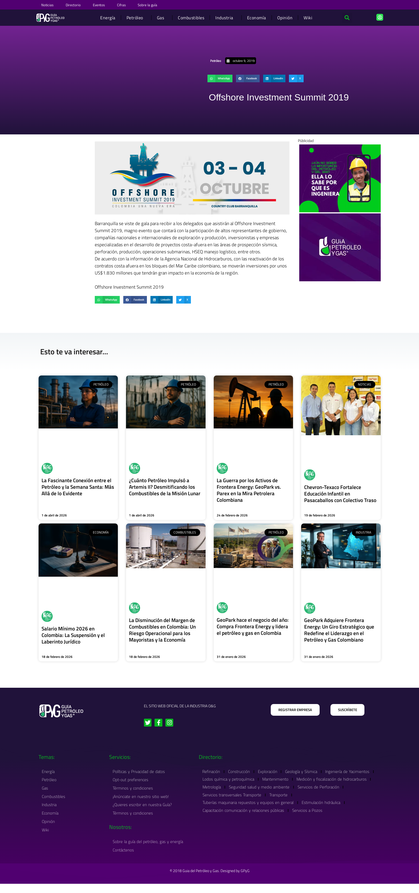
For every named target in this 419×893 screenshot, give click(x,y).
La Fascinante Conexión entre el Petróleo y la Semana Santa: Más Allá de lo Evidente (78, 486)
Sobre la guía (166, 4)
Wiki (308, 17)
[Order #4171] (340, 246)
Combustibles (191, 17)
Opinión (284, 17)
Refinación (212, 778)
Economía (256, 17)
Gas (162, 17)
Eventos (109, 4)
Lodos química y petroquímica (283, 786)
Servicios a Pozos (310, 819)
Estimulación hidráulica (323, 810)
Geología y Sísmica (307, 778)
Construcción (241, 778)
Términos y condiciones (134, 795)
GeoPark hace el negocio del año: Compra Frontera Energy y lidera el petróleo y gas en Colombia (252, 635)
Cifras (135, 4)
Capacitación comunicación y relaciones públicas (244, 819)
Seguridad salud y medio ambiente (341, 794)
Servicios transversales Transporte (284, 802)
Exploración (271, 778)
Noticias (49, 4)
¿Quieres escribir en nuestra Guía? (143, 813)
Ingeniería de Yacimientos (225, 786)
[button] (347, 17)
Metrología (292, 794)
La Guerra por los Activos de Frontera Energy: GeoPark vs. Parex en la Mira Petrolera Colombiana (250, 489)
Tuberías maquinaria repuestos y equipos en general (248, 810)
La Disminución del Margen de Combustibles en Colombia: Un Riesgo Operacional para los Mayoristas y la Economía (164, 635)
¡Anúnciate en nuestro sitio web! (141, 804)
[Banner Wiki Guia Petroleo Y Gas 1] (340, 177)
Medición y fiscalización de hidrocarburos (238, 794)
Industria (225, 17)
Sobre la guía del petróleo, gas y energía (149, 850)
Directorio (79, 4)
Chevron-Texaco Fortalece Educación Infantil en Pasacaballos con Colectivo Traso (335, 496)
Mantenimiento (332, 786)
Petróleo (136, 17)
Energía (107, 17)
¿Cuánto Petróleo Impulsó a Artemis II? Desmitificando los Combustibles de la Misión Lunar (163, 489)
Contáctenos (124, 859)
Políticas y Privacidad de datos (140, 778)
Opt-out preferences (131, 787)
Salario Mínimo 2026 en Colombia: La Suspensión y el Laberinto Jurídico (75, 640)
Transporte (332, 802)
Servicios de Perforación (224, 802)
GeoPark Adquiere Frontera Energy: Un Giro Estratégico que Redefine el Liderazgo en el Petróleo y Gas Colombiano (340, 635)
